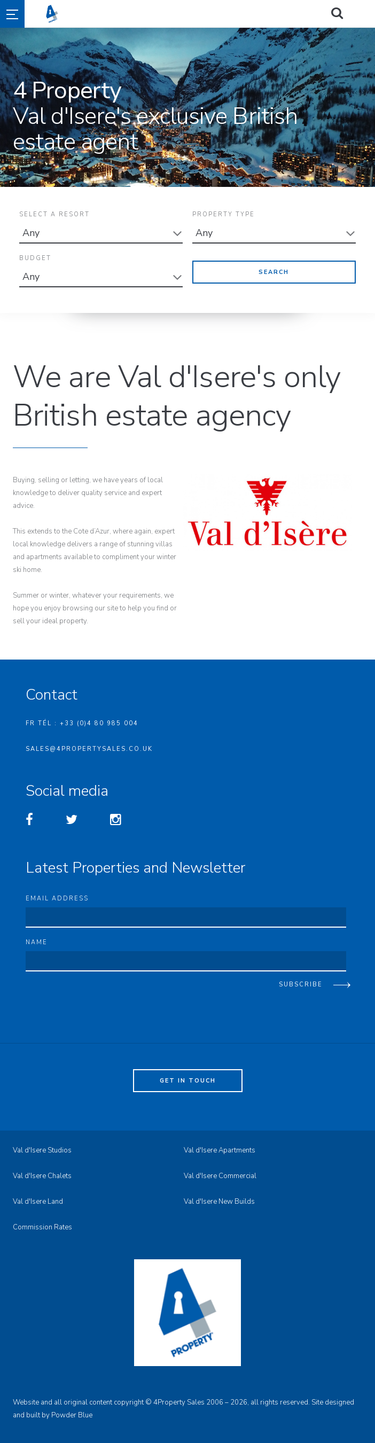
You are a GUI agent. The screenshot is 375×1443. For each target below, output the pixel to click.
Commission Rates (42, 1223)
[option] (187, 107)
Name (37, 938)
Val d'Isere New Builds (219, 1197)
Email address (57, 894)
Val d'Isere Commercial (220, 1172)
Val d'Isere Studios (42, 1146)
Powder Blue (71, 1411)
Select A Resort (54, 214)
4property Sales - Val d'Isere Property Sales (206, 13)
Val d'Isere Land (38, 1197)
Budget (35, 256)
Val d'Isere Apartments (219, 1146)
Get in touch (188, 1076)
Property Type (223, 214)
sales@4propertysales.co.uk (89, 745)
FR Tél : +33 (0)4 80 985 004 (82, 719)
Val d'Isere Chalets (42, 1172)
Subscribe (301, 980)
